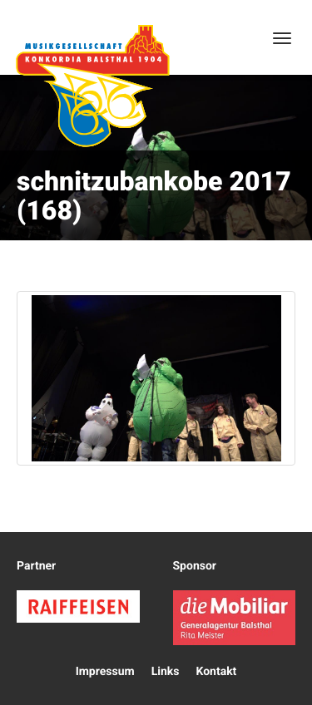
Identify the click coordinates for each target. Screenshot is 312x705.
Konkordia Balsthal (92, 85)
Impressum (105, 671)
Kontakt (216, 671)
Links (165, 671)
